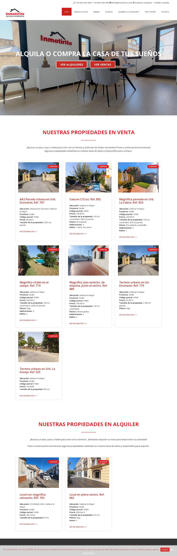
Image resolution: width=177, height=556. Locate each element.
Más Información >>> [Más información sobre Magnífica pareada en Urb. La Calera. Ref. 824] (128, 237)
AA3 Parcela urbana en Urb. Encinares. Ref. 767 (38, 200)
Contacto (165, 11)
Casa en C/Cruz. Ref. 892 (85, 199)
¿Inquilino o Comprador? (129, 11)
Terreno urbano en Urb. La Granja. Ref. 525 (37, 370)
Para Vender (150, 11)
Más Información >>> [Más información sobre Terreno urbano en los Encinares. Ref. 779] (128, 315)
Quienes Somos (81, 11)
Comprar (109, 11)
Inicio (66, 11)
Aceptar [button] (165, 549)
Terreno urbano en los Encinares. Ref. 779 (134, 284)
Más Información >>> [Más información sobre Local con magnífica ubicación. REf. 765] (28, 524)
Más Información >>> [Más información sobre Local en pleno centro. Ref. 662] (78, 527)
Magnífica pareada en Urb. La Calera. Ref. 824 (136, 200)
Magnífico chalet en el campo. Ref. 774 (34, 284)
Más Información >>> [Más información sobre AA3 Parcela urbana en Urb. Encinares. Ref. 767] (28, 231)
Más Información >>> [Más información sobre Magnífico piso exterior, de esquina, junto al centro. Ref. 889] (78, 323)
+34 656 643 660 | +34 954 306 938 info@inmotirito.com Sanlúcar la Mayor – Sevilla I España (121, 2)
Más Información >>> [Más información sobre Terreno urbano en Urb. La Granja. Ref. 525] (28, 396)
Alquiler (96, 11)
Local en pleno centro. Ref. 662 (87, 496)
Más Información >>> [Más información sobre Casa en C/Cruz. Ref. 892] (78, 234)
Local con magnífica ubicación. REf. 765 (33, 496)
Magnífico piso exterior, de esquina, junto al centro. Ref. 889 (88, 286)
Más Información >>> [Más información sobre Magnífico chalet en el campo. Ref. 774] (28, 320)
